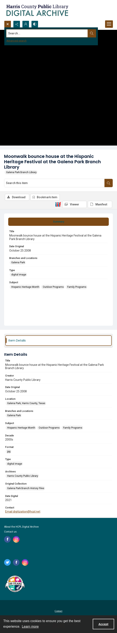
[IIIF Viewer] (74, 204)
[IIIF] (58, 204)
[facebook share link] (7, 539)
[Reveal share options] (16, 24)
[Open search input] (7, 24)
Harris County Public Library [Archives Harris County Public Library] (22, 475)
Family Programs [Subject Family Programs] (76, 287)
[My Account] (25, 24)
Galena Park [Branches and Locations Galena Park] (18, 262)
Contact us (10, 531)
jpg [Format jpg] (8, 451)
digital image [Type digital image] (18, 274)
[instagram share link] (16, 539)
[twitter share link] (7, 562)
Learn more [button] (30, 626)
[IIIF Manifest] (100, 204)
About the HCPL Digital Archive (21, 526)
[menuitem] (58, 610)
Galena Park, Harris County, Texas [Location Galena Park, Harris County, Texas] (26, 403)
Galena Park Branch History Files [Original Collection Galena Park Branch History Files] (25, 488)
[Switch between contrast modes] (34, 24)
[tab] (58, 222)
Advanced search (16, 40)
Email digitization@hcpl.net (22, 511)
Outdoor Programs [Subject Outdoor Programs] (53, 287)
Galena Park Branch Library (21, 172)
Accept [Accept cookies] (103, 624)
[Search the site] (47, 33)
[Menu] (109, 24)
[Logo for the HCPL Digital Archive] (37, 10)
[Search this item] (54, 183)
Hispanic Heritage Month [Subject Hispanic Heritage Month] (25, 287)
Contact (58, 611)
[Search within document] (108, 183)
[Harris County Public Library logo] (14, 584)
